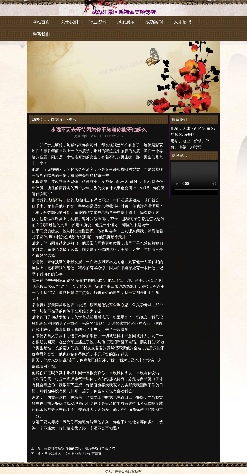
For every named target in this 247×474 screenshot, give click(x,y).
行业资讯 (97, 21)
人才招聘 (182, 21)
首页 (54, 119)
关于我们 (69, 21)
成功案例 (154, 21)
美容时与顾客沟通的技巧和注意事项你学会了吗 (79, 448)
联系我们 (41, 34)
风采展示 (126, 21)
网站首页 (41, 21)
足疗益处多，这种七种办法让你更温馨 (73, 454)
